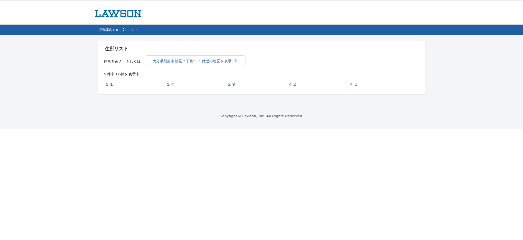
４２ (292, 84)
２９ (231, 84)
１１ (109, 84)
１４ (170, 84)
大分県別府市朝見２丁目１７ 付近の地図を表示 (192, 61)
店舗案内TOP (109, 30)
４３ (353, 84)
